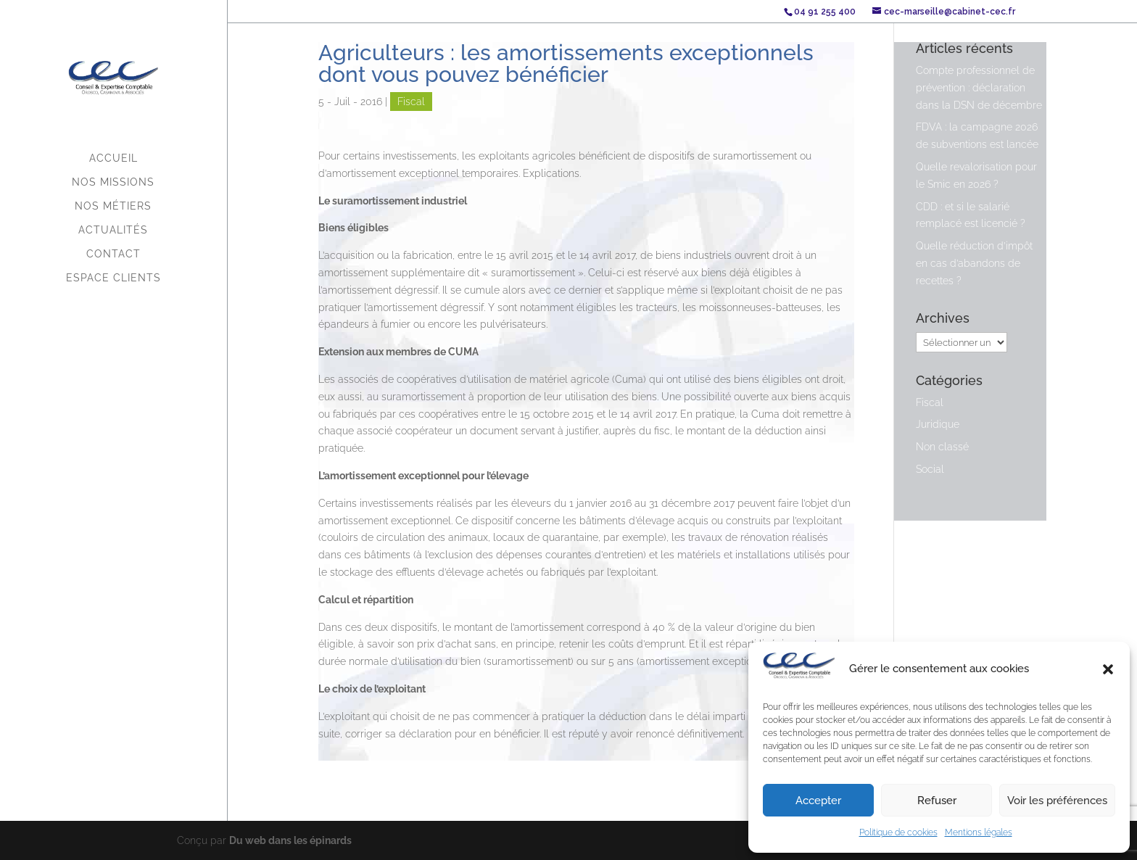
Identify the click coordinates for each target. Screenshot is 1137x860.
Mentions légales (978, 832)
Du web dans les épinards (290, 839)
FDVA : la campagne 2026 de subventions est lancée (977, 135)
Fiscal (411, 101)
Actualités (113, 230)
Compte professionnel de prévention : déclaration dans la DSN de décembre (979, 88)
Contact (113, 254)
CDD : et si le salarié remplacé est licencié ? (970, 215)
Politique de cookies (898, 832)
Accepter (818, 800)
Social (930, 469)
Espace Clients (113, 278)
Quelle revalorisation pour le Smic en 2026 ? (976, 175)
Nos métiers (113, 206)
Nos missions (113, 182)
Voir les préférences (1057, 800)
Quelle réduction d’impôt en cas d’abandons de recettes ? (974, 263)
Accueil (113, 158)
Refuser (936, 800)
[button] (1108, 669)
